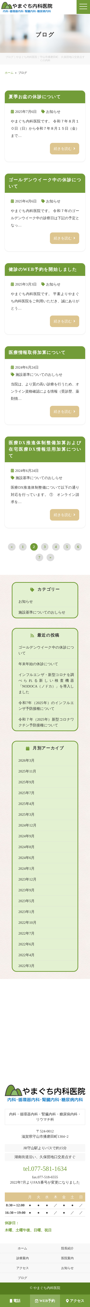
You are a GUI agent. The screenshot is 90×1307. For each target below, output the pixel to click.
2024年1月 (26, 868)
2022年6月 (26, 944)
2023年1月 (26, 912)
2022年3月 (26, 966)
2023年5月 (26, 901)
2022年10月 (27, 922)
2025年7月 (26, 793)
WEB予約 (45, 1301)
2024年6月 (26, 858)
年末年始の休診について (38, 664)
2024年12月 (27, 825)
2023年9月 (26, 890)
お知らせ (53, 112)
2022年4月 (26, 955)
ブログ (22, 1278)
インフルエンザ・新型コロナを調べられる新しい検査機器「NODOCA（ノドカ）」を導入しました (46, 683)
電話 (15, 1301)
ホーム (22, 1248)
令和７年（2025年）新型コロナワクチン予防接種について (46, 722)
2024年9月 (26, 836)
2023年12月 (27, 879)
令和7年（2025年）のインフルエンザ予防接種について (46, 706)
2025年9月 (26, 782)
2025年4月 (26, 804)
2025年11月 (27, 771)
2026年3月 (26, 760)
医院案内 (67, 1258)
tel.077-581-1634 (45, 1168)
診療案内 (22, 1258)
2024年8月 (26, 847)
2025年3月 (26, 814)
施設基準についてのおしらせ (39, 375)
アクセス (75, 1301)
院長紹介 (67, 1248)
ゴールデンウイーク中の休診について (46, 650)
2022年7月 (26, 933)
